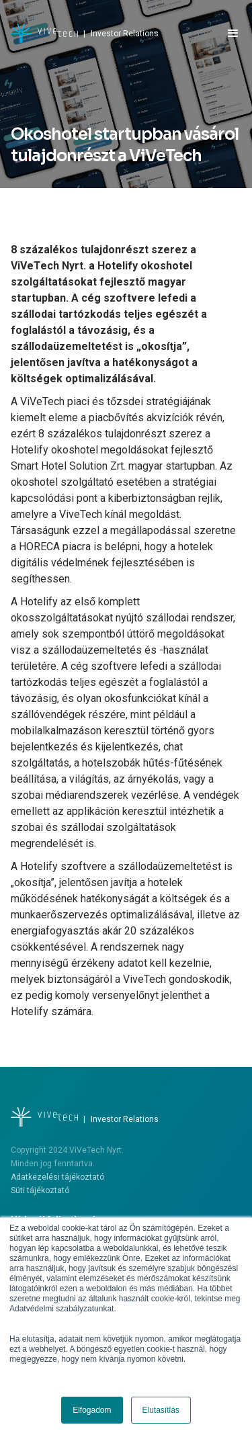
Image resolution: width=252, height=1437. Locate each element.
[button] (227, 33)
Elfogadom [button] (92, 1410)
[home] (85, 33)
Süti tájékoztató (40, 1190)
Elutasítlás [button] (160, 1410)
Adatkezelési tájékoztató (57, 1177)
